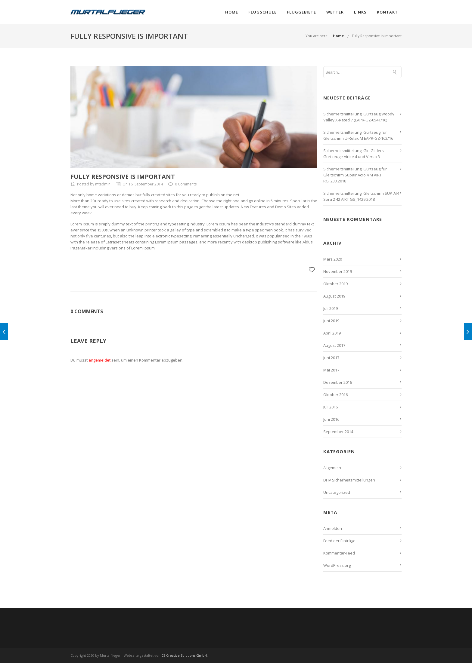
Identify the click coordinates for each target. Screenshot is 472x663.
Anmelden (332, 528)
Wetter (335, 12)
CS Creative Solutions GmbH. (184, 655)
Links (360, 12)
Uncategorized (336, 492)
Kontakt (387, 12)
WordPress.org (337, 565)
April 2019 (332, 333)
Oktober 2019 (335, 283)
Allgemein (332, 467)
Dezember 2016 (337, 382)
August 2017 (334, 345)
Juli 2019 (330, 308)
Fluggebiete (301, 12)
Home (231, 12)
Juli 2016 (330, 407)
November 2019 (337, 271)
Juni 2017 (331, 357)
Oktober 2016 (335, 394)
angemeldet (99, 360)
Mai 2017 (331, 370)
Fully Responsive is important (377, 35)
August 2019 (334, 296)
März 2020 (332, 259)
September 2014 (338, 431)
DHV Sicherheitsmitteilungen (349, 480)
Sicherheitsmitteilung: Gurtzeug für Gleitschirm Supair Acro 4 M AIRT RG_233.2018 (355, 175)
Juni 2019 (331, 320)
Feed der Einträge (339, 540)
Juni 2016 (331, 419)
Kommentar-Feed (339, 553)
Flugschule (262, 12)
